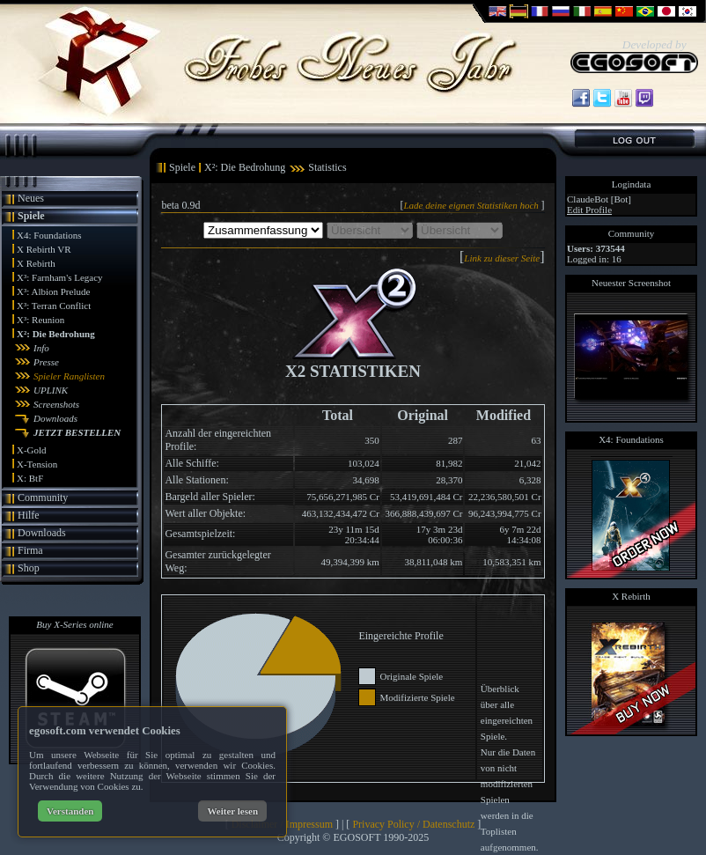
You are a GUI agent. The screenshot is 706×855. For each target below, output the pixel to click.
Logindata (631, 184)
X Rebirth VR (44, 249)
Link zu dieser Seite (502, 258)
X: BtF (30, 478)
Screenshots (56, 404)
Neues (31, 198)
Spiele (31, 216)
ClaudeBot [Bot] (599, 199)
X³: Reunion (40, 319)
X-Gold (32, 450)
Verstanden (70, 811)
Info (41, 348)
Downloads (55, 418)
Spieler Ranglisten (69, 376)
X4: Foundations (49, 235)
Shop (29, 568)
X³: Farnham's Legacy (60, 277)
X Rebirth (36, 263)
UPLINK (50, 390)
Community (43, 497)
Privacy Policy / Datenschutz (413, 824)
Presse (46, 362)
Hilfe (29, 515)
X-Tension (37, 464)
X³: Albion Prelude (53, 291)
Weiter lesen (232, 811)
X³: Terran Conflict (54, 305)
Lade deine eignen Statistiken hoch (472, 205)
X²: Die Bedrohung (56, 333)
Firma (30, 550)
